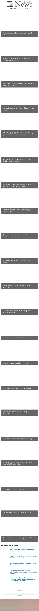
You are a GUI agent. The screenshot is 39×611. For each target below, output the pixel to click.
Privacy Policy (19, 590)
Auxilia (20, 9)
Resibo (27, 9)
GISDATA (13, 9)
